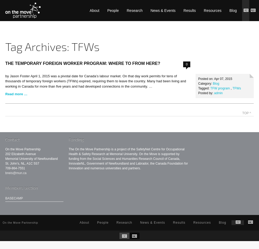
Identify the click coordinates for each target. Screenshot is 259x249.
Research (135, 10)
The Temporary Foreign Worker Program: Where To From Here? (82, 63)
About (94, 10)
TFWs (237, 88)
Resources (212, 10)
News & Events (162, 10)
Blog (233, 10)
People (113, 10)
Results (189, 10)
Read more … (16, 94)
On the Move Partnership (23, 10)
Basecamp (14, 198)
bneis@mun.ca (15, 173)
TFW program (220, 88)
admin (218, 93)
